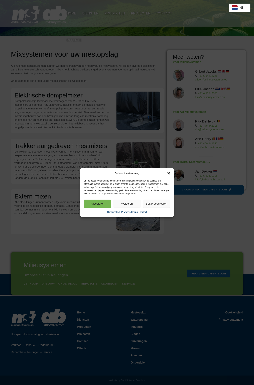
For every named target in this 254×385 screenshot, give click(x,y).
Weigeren (127, 203)
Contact (143, 212)
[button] (168, 173)
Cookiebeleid (113, 212)
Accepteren (97, 203)
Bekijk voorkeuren (156, 203)
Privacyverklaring (129, 212)
